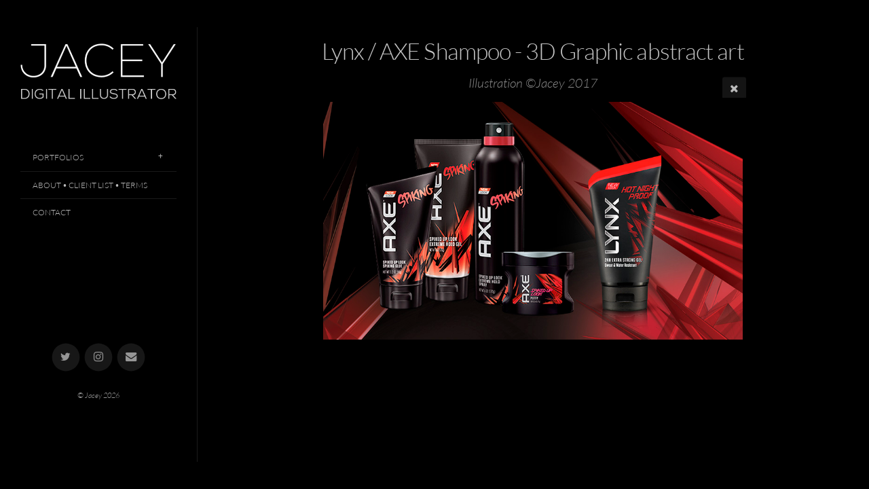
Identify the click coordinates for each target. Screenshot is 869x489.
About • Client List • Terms (90, 185)
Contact (52, 212)
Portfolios (58, 157)
